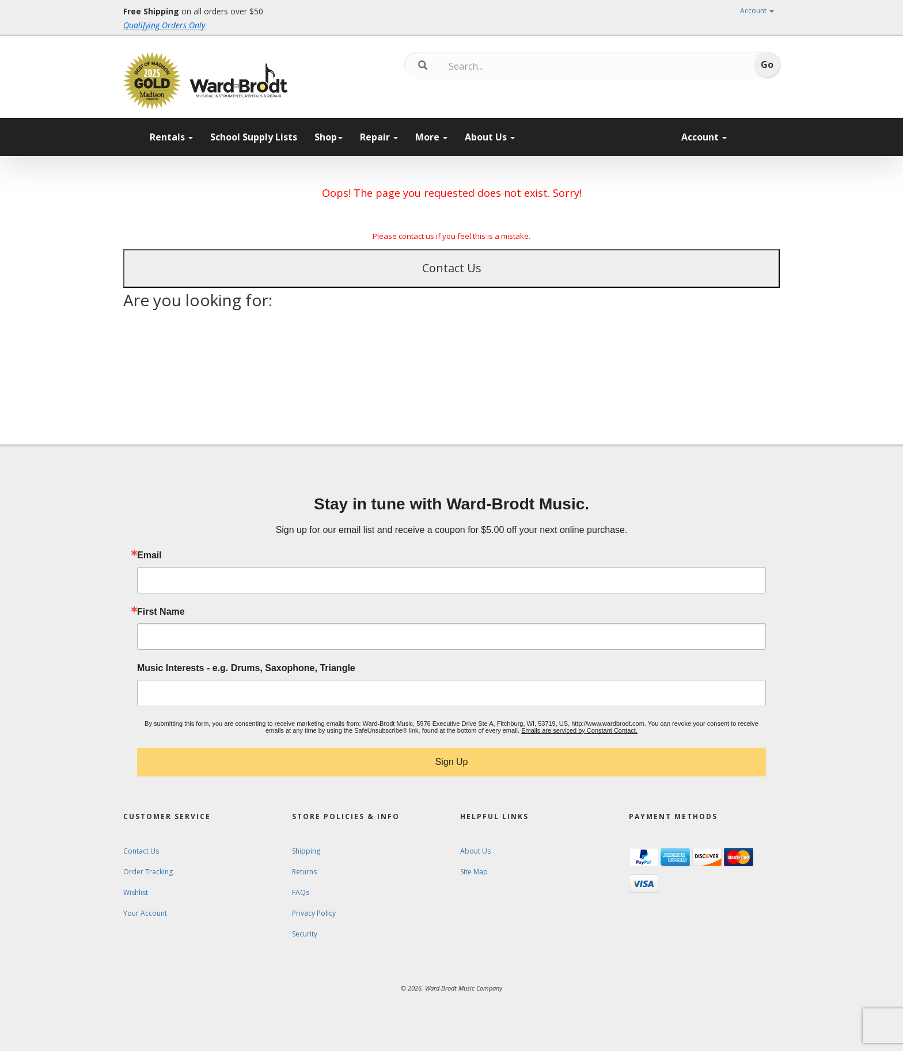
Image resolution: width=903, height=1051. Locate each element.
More (431, 137)
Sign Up (451, 762)
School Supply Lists (253, 137)
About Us (490, 137)
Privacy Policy (314, 913)
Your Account (145, 913)
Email (149, 555)
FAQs (300, 892)
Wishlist (135, 892)
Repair (379, 137)
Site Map (474, 872)
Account (757, 11)
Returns (304, 872)
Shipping (306, 851)
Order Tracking (148, 872)
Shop (328, 137)
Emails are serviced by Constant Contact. (579, 730)
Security (304, 934)
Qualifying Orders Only (164, 25)
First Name (161, 611)
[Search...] (497, 66)
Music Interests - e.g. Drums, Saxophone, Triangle (246, 668)
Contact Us (451, 268)
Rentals (171, 137)
